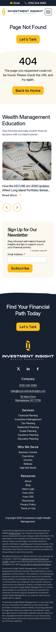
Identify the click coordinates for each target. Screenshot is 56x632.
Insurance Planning (28, 434)
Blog (28, 485)
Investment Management (28, 419)
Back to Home (28, 90)
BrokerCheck (14, 533)
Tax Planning (28, 423)
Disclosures (28, 500)
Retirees (28, 463)
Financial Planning (28, 415)
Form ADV (28, 492)
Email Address (16, 254)
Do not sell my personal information (35, 564)
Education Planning (28, 438)
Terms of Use (28, 508)
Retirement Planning (28, 427)
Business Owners (28, 452)
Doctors (28, 459)
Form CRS (28, 496)
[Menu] (48, 12)
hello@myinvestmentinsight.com (28, 390)
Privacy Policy (28, 504)
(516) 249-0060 (35, 3)
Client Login (28, 488)
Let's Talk (28, 39)
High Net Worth (28, 467)
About (28, 481)
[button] (6, 207)
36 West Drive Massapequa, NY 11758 (28, 398)
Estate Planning (28, 430)
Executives (28, 456)
